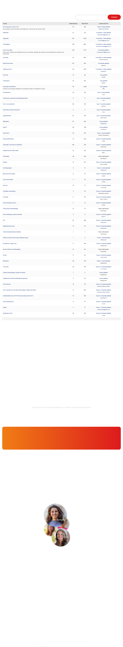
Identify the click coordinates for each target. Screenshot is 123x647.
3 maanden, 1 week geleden (103, 38)
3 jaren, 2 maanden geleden (103, 173)
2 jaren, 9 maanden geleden (103, 150)
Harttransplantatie (8, 301)
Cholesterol (6, 80)
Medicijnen (6, 121)
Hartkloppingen (7, 168)
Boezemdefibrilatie (8, 139)
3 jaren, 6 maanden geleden (103, 191)
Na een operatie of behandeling (11, 249)
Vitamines (6, 266)
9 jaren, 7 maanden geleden (103, 301)
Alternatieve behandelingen (10, 208)
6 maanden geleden (103, 50)
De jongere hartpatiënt (9, 86)
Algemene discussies (9, 226)
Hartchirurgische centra (9, 202)
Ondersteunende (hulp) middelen (12, 232)
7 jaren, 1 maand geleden (103, 237)
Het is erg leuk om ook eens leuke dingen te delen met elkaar (19, 290)
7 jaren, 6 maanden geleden (103, 255)
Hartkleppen (6, 44)
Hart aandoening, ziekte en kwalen (12, 214)
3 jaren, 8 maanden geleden (103, 197)
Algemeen (6, 32)
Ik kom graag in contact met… (11, 26)
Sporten (5, 185)
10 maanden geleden (103, 63)
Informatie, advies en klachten (11, 110)
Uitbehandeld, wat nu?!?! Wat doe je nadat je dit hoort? (18, 295)
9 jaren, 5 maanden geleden (103, 295)
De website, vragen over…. (10, 243)
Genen (4, 307)
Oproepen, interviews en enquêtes (12, 144)
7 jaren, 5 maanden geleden (103, 243)
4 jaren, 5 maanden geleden (103, 214)
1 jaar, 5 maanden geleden (104, 98)
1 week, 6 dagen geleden (103, 26)
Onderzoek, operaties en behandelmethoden (15, 98)
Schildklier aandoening (9, 191)
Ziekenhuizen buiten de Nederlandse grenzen (15, 278)
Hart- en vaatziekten (9, 104)
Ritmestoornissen (8, 63)
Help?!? (5, 127)
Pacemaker (6, 156)
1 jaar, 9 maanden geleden (104, 110)
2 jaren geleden (103, 121)
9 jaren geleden (103, 272)
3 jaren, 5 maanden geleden (103, 179)
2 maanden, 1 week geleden (103, 32)
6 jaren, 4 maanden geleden (103, 220)
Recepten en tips (7, 313)
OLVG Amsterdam (8, 179)
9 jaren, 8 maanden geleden (103, 313)
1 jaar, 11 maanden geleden (103, 115)
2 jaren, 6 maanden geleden (103, 139)
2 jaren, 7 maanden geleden (103, 144)
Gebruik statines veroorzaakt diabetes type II (15, 237)
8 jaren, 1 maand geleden (103, 261)
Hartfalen (5, 57)
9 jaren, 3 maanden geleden (103, 284)
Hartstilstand (7, 284)
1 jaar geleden (103, 75)
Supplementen (7, 115)
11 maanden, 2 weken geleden (104, 69)
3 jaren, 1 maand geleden (103, 168)
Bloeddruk (6, 261)
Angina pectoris (7, 69)
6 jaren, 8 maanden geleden (103, 226)
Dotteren (5, 75)
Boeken (5, 162)
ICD (4, 220)
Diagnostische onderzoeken (10, 150)
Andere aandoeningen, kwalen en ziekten (14, 272)
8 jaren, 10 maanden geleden (103, 266)
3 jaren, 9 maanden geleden (103, 202)
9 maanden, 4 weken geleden (104, 57)
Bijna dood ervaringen (9, 173)
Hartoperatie (6, 92)
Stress (5, 255)
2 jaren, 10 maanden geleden (103, 162)
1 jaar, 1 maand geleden (103, 92)
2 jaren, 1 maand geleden (103, 133)
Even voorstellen (7, 50)
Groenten (5, 197)
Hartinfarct (6, 133)
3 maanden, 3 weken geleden (103, 44)
